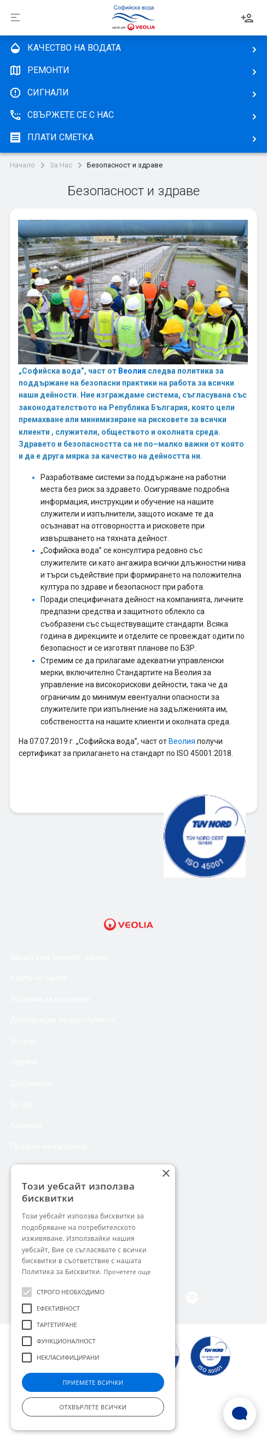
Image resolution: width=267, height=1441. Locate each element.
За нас (22, 1104)
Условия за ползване (50, 999)
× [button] (165, 1174)
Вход (247, 18)
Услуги (22, 1041)
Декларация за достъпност (62, 1020)
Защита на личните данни (58, 957)
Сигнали (39, 92)
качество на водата (65, 48)
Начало (22, 165)
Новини (24, 1062)
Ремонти (39, 70)
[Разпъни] (15, 18)
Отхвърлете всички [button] (93, 1407)
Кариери (26, 1125)
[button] (27, 1292)
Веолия (133, 371)
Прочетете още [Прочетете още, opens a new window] (126, 1272)
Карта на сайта (38, 978)
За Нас (61, 165)
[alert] (93, 1297)
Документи (31, 1083)
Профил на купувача (48, 1146)
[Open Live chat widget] (239, 1413)
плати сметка (51, 137)
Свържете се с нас (61, 115)
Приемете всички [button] (92, 1382)
